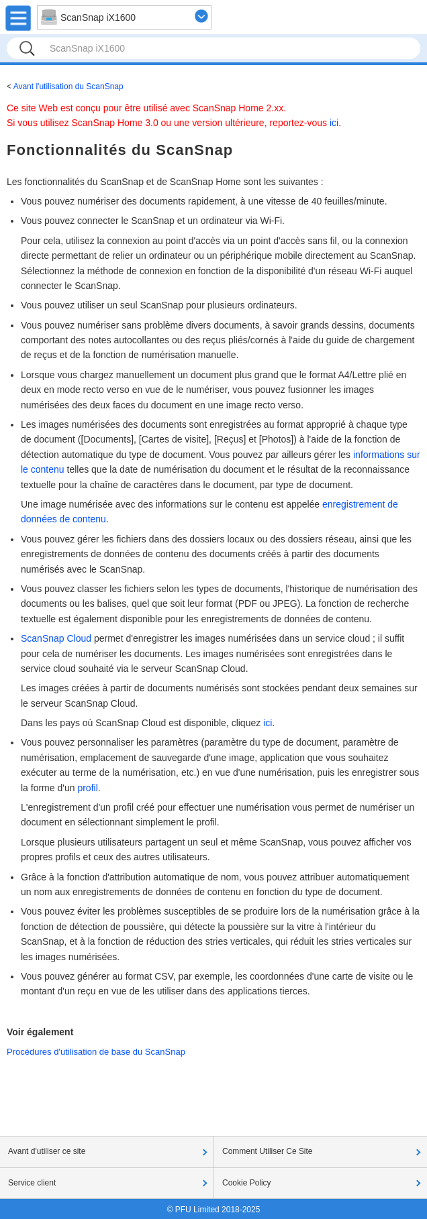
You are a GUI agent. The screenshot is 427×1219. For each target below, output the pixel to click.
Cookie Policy (246, 1182)
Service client (32, 1182)
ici (334, 122)
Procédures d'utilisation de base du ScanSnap (96, 1052)
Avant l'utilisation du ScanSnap (68, 86)
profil (87, 787)
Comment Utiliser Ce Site (267, 1151)
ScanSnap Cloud (56, 638)
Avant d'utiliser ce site (46, 1151)
